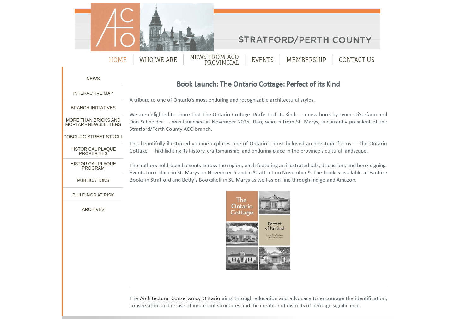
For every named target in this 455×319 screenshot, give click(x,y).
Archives (93, 209)
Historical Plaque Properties (93, 151)
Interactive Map (93, 93)
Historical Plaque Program (93, 166)
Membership (306, 60)
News (93, 78)
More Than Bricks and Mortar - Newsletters (93, 122)
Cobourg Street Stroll (93, 136)
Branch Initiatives (93, 107)
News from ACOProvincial (214, 59)
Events (263, 60)
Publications (93, 180)
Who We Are (158, 60)
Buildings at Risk (93, 194)
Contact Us (356, 60)
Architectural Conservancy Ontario (180, 299)
